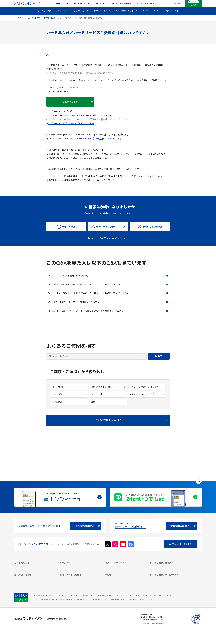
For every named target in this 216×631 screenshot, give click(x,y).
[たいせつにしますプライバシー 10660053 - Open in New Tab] (196, 624)
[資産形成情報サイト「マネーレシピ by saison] (169, 566)
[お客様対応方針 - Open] (117, 599)
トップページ (19, 22)
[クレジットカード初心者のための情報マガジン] (169, 560)
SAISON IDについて (150, 15)
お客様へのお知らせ (80, 15)
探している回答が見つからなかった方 (109, 243)
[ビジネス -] (169, 536)
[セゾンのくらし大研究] (169, 570)
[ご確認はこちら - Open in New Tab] (70, 106)
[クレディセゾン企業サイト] (169, 530)
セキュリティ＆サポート (126, 15)
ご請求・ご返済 (49, 22)
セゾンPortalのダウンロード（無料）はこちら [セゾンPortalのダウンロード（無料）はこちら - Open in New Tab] (71, 128)
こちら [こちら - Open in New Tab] (87, 162)
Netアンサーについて (102, 15)
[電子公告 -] (169, 546)
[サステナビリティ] (169, 540)
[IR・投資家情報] (169, 543)
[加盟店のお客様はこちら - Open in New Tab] (156, 489)
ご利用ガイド (61, 15)
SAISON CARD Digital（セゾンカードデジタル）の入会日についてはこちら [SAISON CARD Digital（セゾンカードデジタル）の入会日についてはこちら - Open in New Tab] (85, 143)
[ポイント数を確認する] (33, 578)
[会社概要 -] (169, 533)
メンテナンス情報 (170, 15)
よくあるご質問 (44, 15)
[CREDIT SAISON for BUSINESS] (60, 489)
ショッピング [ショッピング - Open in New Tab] (144, 181)
